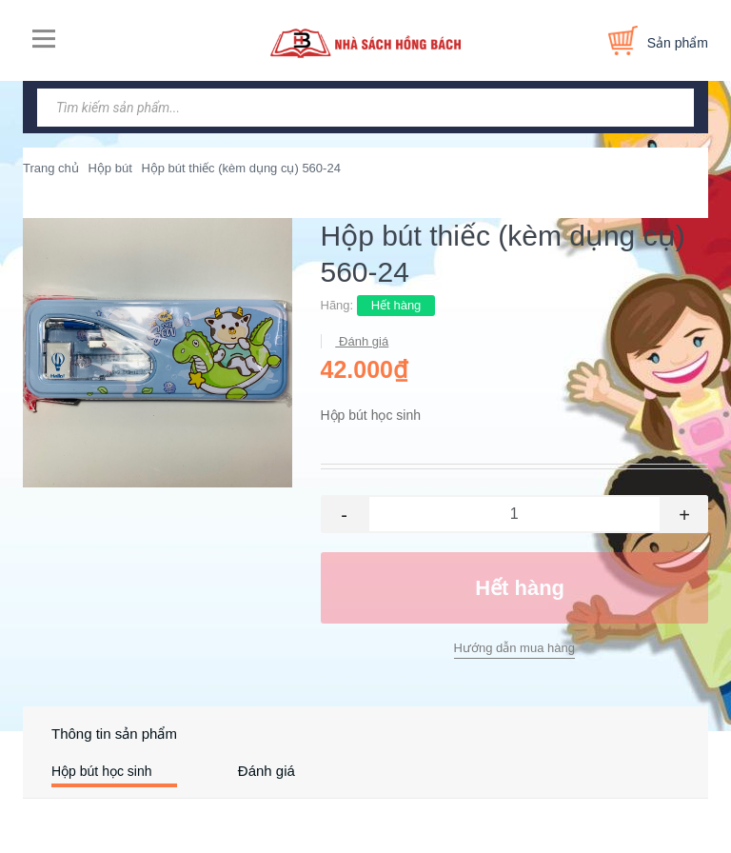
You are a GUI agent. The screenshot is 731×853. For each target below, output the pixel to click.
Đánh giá (362, 341)
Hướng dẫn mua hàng (514, 648)
